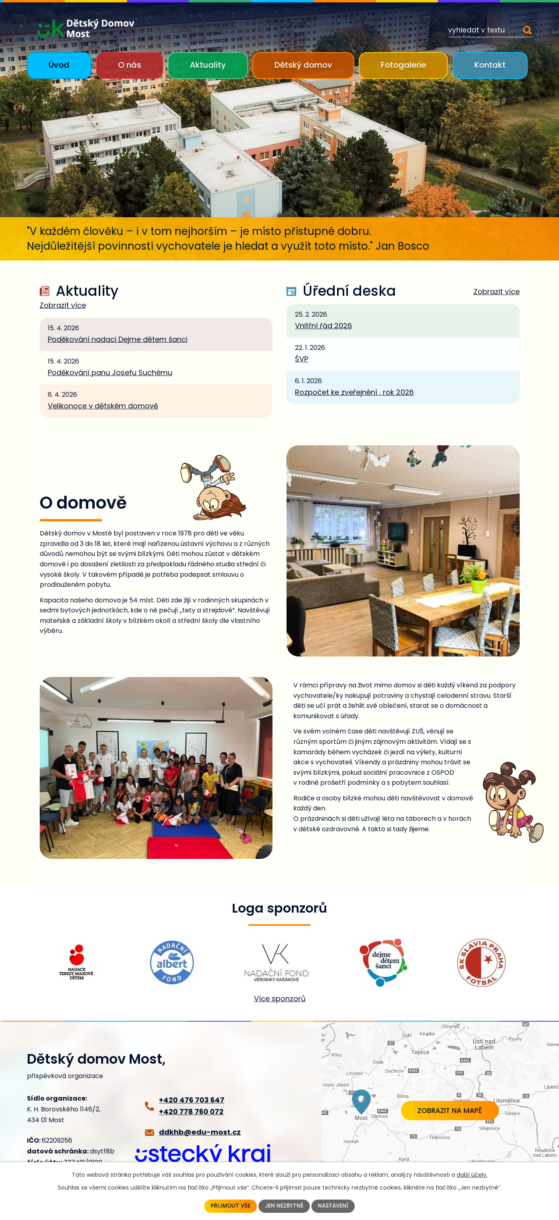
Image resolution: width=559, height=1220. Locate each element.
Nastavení (334, 1206)
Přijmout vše (229, 1206)
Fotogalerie (403, 65)
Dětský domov (303, 65)
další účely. (472, 1174)
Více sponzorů (279, 999)
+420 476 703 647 (191, 1100)
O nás (129, 65)
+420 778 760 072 (191, 1112)
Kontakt (490, 65)
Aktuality (208, 65)
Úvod (59, 65)
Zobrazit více (63, 305)
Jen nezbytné (283, 1206)
